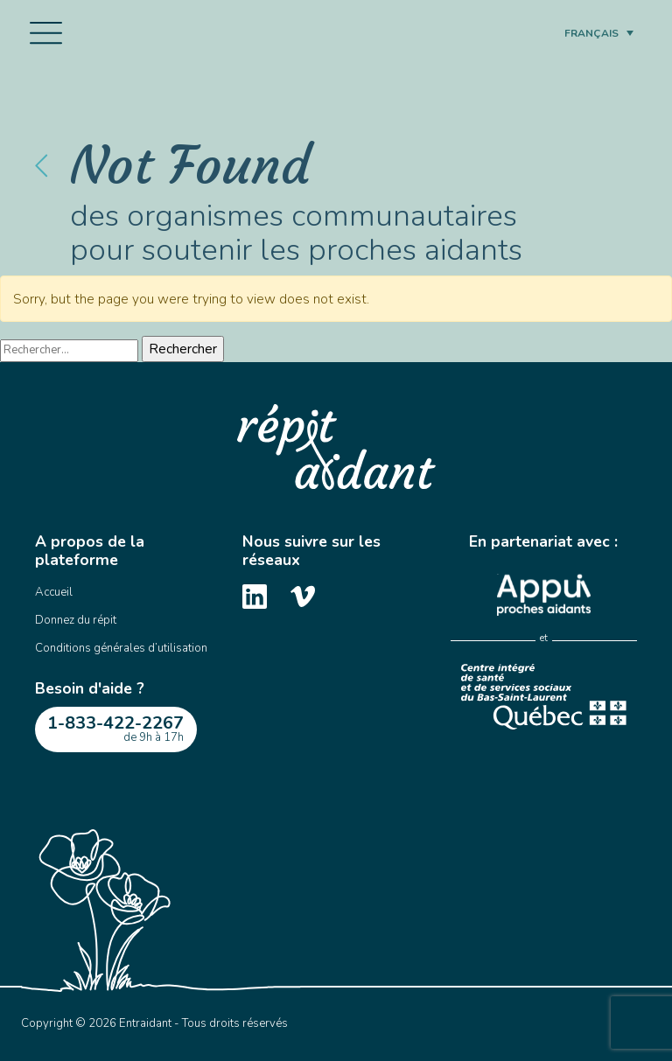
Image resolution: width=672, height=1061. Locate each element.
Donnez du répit (75, 620)
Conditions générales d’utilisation (121, 648)
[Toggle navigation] (46, 33)
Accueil (54, 592)
